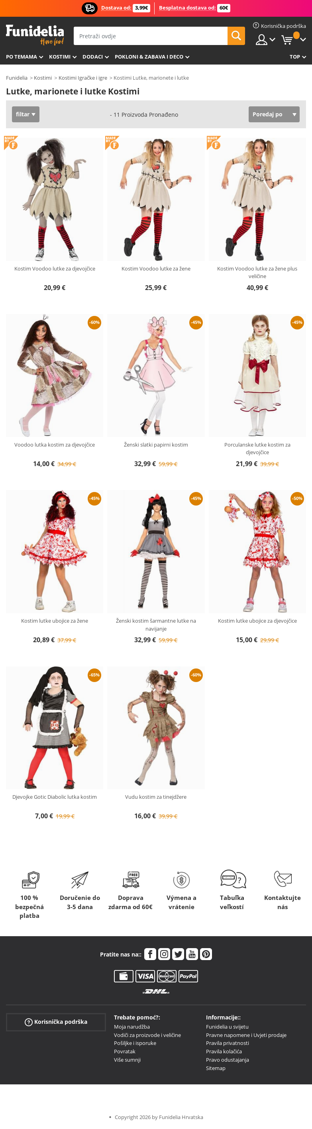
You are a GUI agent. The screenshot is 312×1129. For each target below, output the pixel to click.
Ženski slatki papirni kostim (156, 444)
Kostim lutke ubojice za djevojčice (257, 620)
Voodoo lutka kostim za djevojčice (54, 444)
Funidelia (16, 77)
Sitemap (216, 1068)
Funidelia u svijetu (227, 1026)
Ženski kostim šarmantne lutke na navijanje (156, 624)
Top (295, 56)
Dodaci (92, 56)
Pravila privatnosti (227, 1043)
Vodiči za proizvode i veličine (147, 1035)
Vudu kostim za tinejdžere (155, 796)
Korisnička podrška (56, 1022)
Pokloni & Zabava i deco (149, 56)
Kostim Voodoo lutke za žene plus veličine (257, 272)
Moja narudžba (132, 1026)
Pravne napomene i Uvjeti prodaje (246, 1035)
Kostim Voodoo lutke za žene (156, 268)
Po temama (21, 56)
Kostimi (60, 56)
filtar (22, 114)
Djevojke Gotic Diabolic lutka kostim (54, 796)
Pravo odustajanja (227, 1059)
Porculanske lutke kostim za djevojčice (257, 448)
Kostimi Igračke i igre (83, 77)
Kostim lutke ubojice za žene (54, 620)
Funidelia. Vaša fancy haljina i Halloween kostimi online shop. (35, 35)
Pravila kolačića (224, 1051)
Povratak (124, 1051)
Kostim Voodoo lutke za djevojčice (54, 268)
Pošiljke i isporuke (135, 1043)
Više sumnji (127, 1059)
